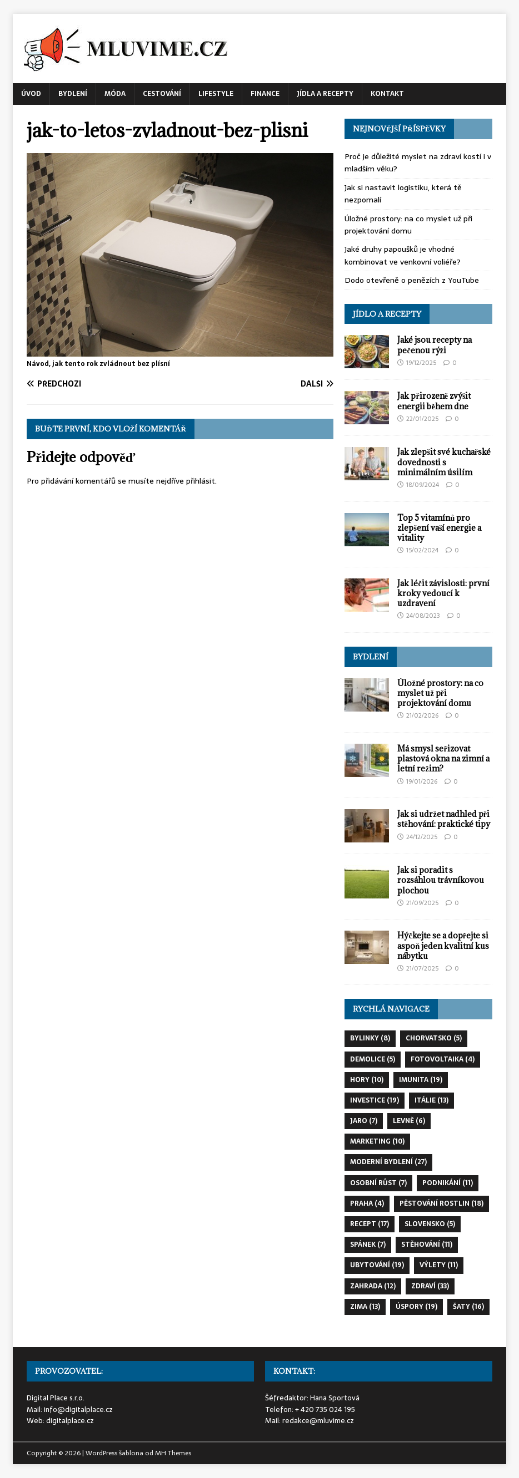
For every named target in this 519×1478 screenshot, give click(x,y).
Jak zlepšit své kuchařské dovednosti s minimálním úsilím (444, 461)
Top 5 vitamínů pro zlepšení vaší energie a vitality (439, 527)
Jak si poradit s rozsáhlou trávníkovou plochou (440, 880)
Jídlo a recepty (387, 314)
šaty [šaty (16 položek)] (468, 1306)
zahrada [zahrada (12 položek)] (373, 1286)
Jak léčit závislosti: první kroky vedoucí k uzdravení (443, 593)
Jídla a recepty (325, 93)
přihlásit (200, 481)
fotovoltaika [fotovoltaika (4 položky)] (443, 1059)
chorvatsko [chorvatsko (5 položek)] (434, 1038)
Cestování (162, 93)
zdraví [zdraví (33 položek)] (430, 1286)
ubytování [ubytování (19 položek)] (377, 1265)
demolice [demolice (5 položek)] (372, 1059)
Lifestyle (215, 93)
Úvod (31, 93)
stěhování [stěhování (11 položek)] (426, 1244)
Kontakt (387, 93)
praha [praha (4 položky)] (367, 1203)
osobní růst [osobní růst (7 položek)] (378, 1183)
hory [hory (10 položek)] (366, 1079)
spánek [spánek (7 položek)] (368, 1244)
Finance (265, 93)
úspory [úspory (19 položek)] (416, 1306)
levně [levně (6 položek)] (409, 1120)
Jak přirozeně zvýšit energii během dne (434, 400)
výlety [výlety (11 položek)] (439, 1265)
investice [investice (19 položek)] (374, 1100)
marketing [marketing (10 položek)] (377, 1141)
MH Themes (173, 1453)
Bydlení (72, 93)
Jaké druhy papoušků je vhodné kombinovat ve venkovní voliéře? (403, 255)
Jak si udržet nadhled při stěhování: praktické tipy (443, 819)
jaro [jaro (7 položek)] (363, 1120)
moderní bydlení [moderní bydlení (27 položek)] (388, 1161)
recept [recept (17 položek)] (369, 1224)
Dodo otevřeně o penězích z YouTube (412, 280)
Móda (115, 93)
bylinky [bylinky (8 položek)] (370, 1038)
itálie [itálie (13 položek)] (431, 1100)
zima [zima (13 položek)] (365, 1306)
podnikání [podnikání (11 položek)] (447, 1183)
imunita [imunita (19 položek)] (420, 1079)
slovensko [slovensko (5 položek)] (430, 1224)
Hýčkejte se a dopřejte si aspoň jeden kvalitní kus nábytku (443, 945)
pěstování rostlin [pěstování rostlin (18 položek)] (441, 1203)
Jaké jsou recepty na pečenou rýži (434, 344)
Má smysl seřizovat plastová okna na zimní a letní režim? (443, 758)
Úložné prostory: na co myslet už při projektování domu (408, 224)
